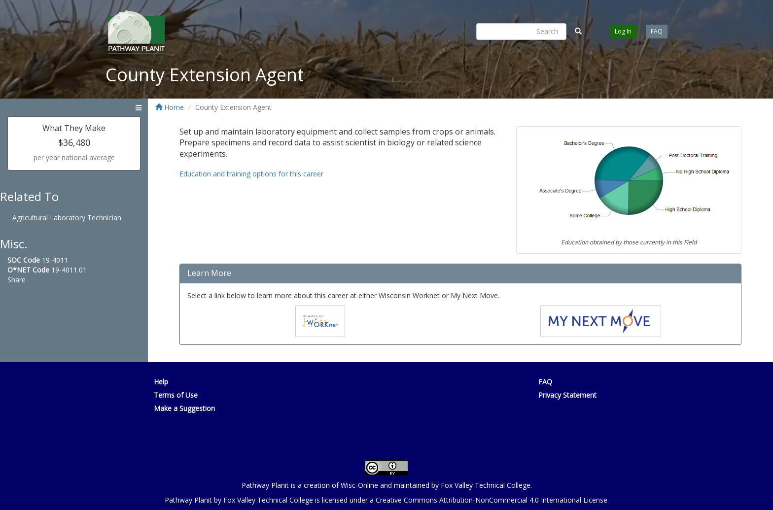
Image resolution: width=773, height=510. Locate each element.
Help (161, 381)
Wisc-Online (359, 485)
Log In (623, 31)
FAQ (657, 31)
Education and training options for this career (251, 173)
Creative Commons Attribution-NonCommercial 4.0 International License (491, 500)
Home (169, 107)
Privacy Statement (567, 395)
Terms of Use (176, 395)
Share (16, 279)
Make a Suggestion (184, 408)
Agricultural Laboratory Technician (66, 217)
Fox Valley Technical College (485, 485)
